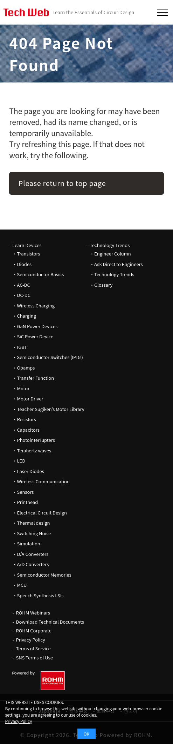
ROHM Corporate (33, 630)
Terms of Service (33, 648)
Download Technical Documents (50, 621)
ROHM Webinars (33, 612)
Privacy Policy (30, 639)
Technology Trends (110, 245)
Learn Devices (26, 245)
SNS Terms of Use (34, 657)
